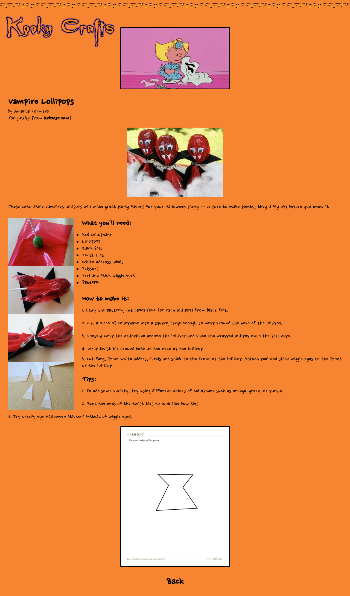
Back (175, 581)
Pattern (90, 282)
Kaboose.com (56, 118)
